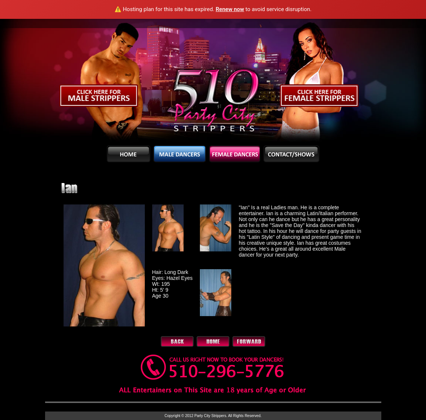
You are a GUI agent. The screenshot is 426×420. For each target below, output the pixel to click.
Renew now (230, 9)
